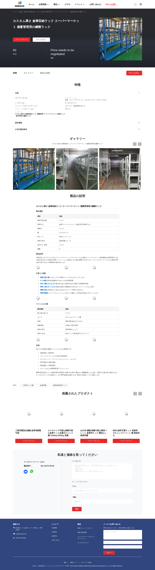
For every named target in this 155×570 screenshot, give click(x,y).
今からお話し (41, 39)
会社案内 (54, 532)
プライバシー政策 (86, 562)
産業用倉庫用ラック (60, 385)
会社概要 (54, 528)
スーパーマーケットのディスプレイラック (86, 537)
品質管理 (54, 536)
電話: (75, 497)
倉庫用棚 (43, 385)
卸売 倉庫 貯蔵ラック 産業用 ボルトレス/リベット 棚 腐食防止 (126, 433)
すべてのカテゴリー (83, 542)
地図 (65, 562)
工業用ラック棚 (28, 385)
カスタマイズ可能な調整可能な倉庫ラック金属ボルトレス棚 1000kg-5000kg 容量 (60, 433)
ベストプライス (22, 39)
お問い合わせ (55, 540)
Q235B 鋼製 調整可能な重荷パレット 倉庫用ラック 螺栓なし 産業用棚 (93, 433)
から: (75, 486)
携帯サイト (73, 562)
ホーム (15, 12)
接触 (77, 509)
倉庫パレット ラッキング (85, 528)
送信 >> (109, 552)
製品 (20, 12)
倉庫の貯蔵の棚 (29, 12)
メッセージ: (77, 461)
